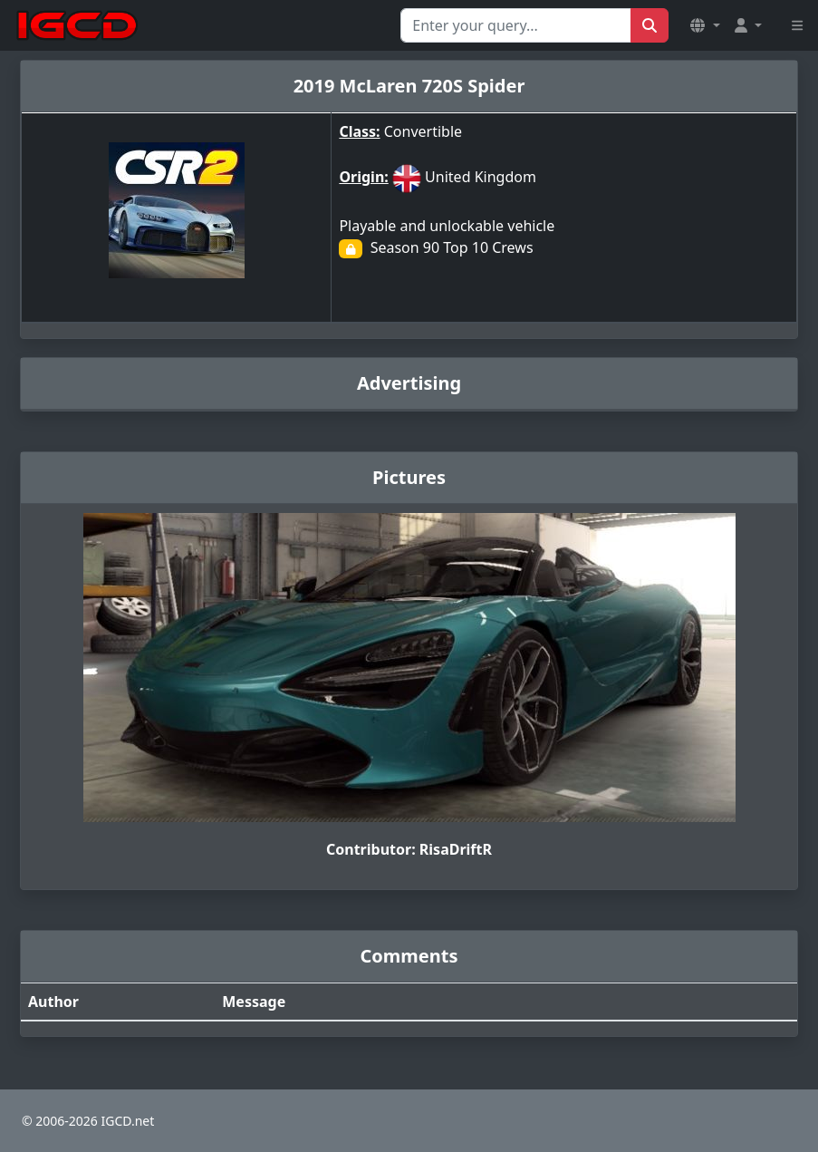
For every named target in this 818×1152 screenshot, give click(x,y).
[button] (705, 25)
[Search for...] (515, 25)
